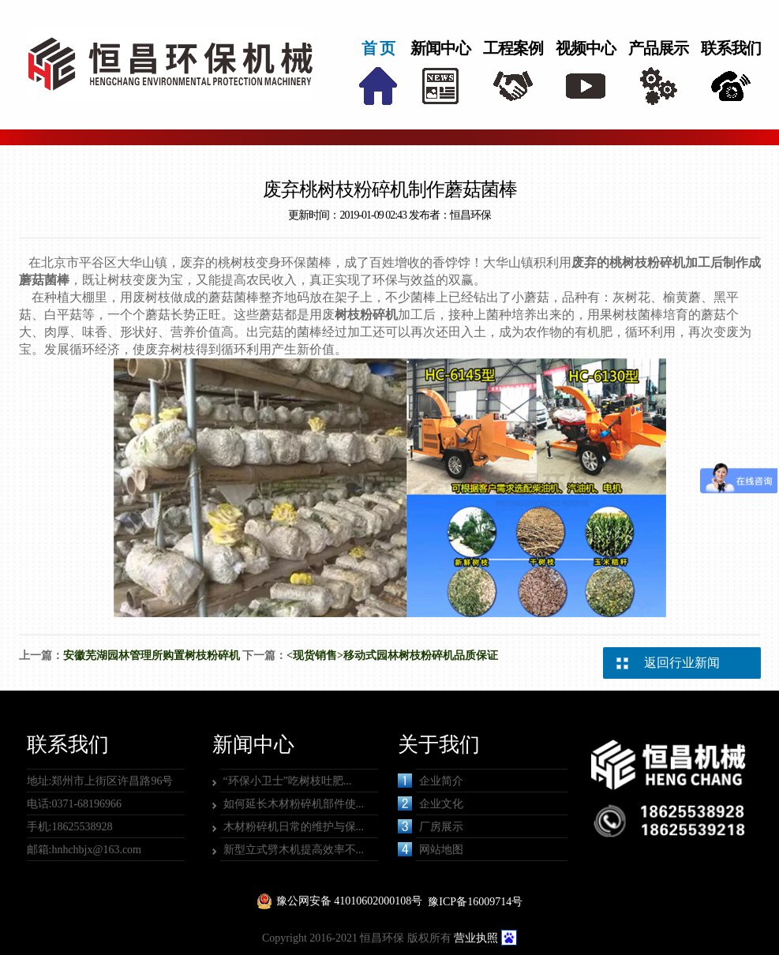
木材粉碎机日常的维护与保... (294, 827)
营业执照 (476, 938)
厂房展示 (430, 826)
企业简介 (430, 780)
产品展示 (658, 48)
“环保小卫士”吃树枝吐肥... (287, 781)
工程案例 (513, 48)
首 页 (378, 48)
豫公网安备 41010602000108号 (349, 901)
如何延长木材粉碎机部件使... (294, 804)
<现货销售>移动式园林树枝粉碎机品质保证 (392, 655)
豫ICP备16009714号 (475, 902)
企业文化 (430, 803)
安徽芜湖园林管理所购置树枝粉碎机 (151, 655)
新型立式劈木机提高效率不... (294, 850)
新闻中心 (440, 48)
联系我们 (731, 48)
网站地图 (430, 849)
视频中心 (586, 48)
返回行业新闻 (682, 662)
